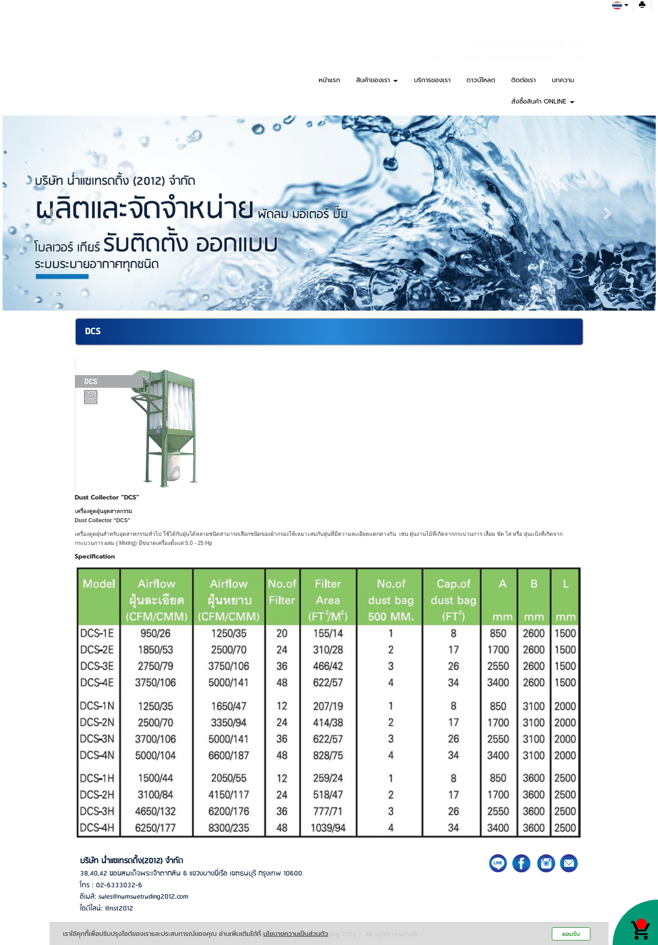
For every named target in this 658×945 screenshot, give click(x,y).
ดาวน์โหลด (480, 80)
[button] (51, 213)
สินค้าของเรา (377, 80)
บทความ (563, 80)
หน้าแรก (329, 80)
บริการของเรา (432, 80)
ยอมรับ (571, 934)
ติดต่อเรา (523, 80)
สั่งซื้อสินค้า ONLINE (542, 101)
